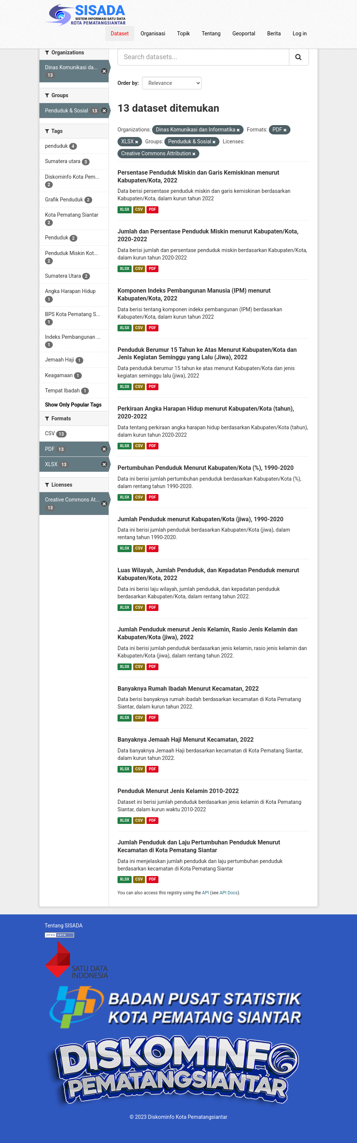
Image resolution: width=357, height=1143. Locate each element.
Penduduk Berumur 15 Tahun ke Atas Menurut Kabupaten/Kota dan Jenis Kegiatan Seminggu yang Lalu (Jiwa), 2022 (207, 353)
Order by (128, 83)
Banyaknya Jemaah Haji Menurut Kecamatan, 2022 (186, 739)
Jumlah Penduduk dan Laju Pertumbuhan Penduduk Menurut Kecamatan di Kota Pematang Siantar (199, 846)
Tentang (211, 33)
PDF (152, 209)
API (205, 892)
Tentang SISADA (64, 926)
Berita (274, 33)
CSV (139, 209)
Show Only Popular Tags (73, 405)
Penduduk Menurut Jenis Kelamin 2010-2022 (178, 791)
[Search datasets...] (203, 57)
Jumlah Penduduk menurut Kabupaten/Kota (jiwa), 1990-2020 (200, 519)
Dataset (120, 33)
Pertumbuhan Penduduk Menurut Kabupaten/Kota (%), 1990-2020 (206, 467)
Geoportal (243, 33)
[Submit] (299, 57)
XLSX (124, 209)
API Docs (229, 892)
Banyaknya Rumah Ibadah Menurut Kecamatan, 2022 (188, 688)
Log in (300, 33)
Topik (183, 33)
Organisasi (153, 33)
